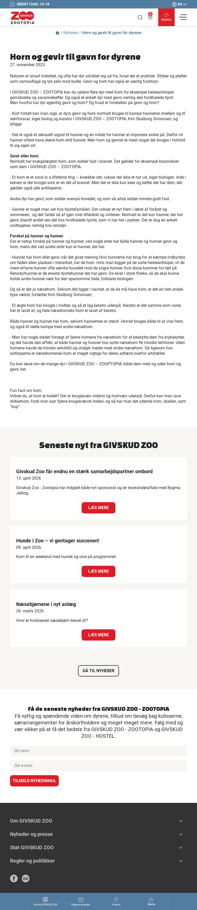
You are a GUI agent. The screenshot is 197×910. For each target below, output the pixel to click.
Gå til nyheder (98, 670)
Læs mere (98, 507)
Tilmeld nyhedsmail (34, 780)
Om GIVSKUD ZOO (31, 821)
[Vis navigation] (183, 17)
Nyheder (70, 32)
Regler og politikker (32, 861)
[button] (181, 820)
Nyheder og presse (31, 834)
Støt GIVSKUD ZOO (32, 847)
